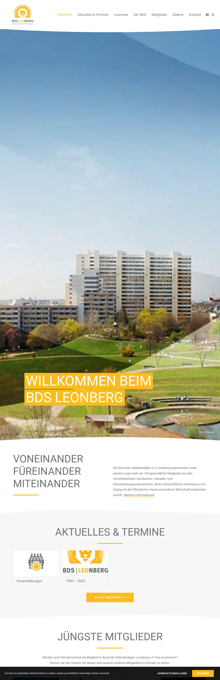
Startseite (64, 15)
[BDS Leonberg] (16, 14)
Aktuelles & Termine (93, 15)
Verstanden (203, 673)
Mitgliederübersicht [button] (110, 462)
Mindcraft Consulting (131, 386)
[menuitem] (65, 14)
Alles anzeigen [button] (110, 285)
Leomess (121, 15)
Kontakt (195, 15)
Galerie (178, 15)
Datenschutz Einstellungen (172, 673)
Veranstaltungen (29, 269)
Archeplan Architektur (82, 383)
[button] (208, 14)
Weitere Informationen (139, 183)
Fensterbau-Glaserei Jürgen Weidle (32, 390)
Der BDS (140, 15)
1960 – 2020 (75, 270)
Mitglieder (159, 15)
